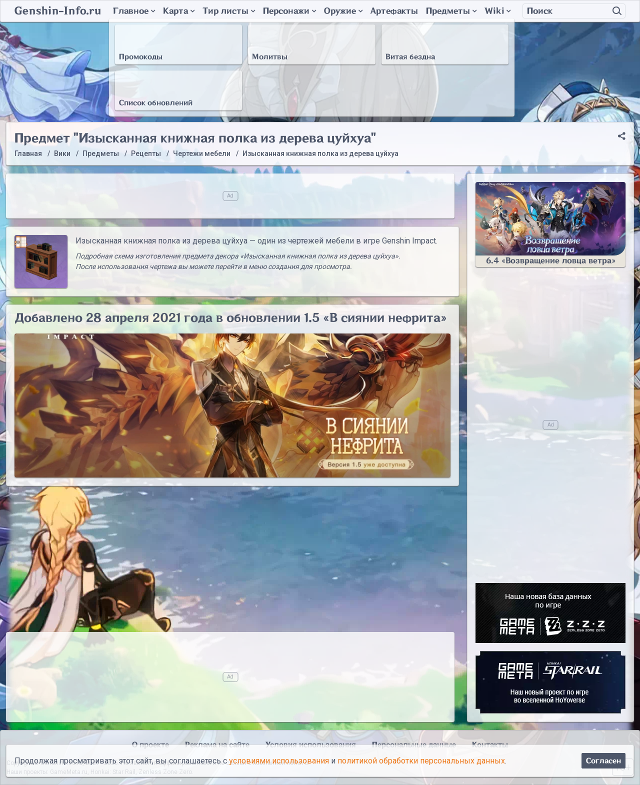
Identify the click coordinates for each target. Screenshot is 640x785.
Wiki (497, 11)
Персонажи (289, 11)
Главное (134, 11)
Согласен (603, 760)
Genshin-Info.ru (57, 11)
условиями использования (279, 761)
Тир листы (228, 11)
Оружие (343, 11)
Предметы (451, 11)
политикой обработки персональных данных (421, 761)
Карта (178, 11)
